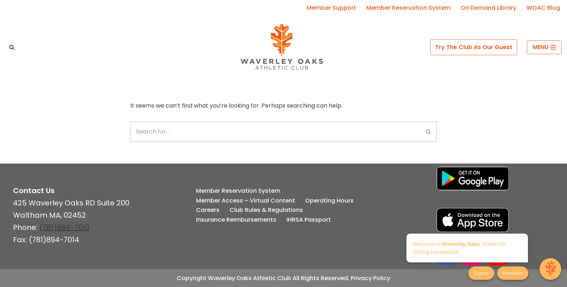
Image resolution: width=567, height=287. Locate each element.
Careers (207, 210)
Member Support (331, 8)
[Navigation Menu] (544, 47)
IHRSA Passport (308, 220)
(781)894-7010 (64, 227)
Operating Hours (329, 200)
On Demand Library (488, 8)
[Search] (11, 47)
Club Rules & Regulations (266, 210)
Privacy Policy (370, 278)
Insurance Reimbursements (236, 220)
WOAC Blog (543, 8)
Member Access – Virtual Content (245, 200)
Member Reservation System (408, 8)
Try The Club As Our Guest (473, 47)
